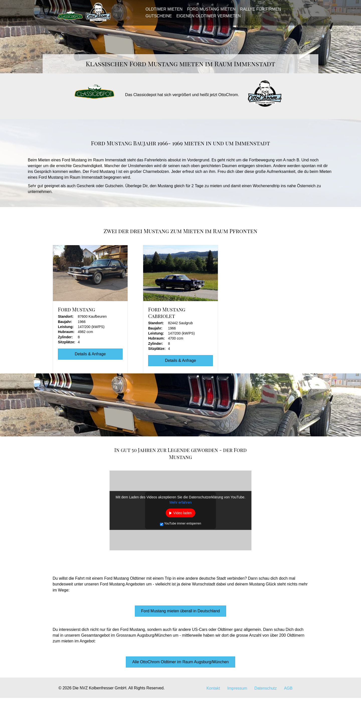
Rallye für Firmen (258, 12)
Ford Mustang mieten (210, 12)
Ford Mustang (76, 339)
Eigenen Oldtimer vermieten (207, 18)
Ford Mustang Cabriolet (166, 342)
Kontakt (213, 718)
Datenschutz (265, 718)
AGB (288, 718)
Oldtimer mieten (162, 12)
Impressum (237, 718)
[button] (180, 641)
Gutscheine (157, 18)
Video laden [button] (182, 543)
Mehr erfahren (180, 533)
